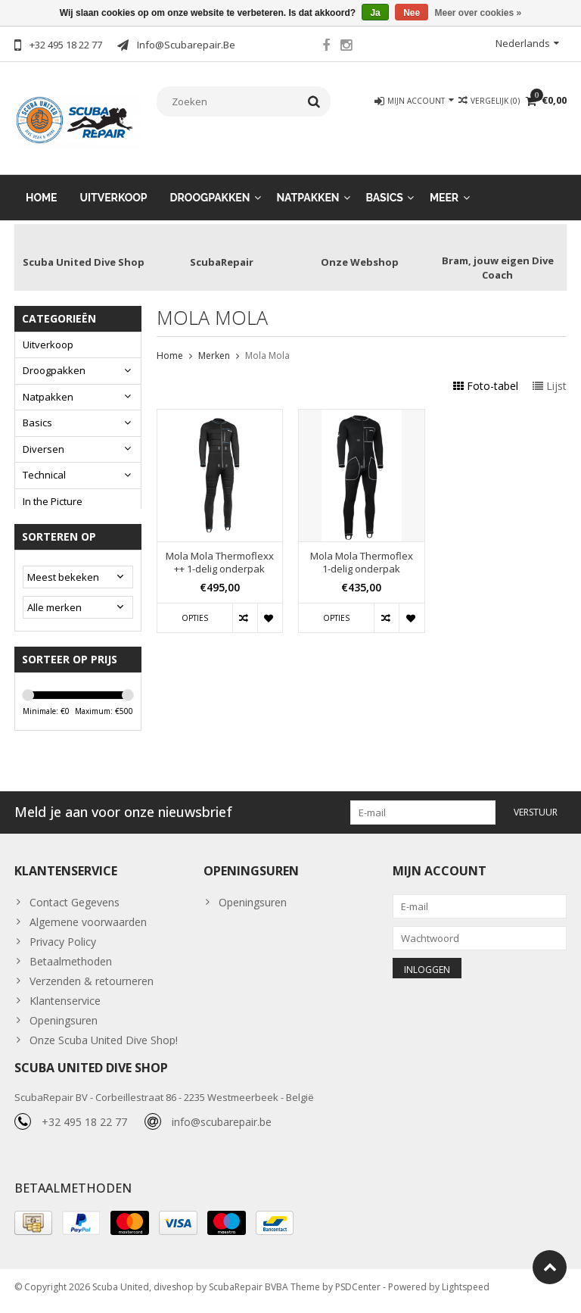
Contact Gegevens (75, 902)
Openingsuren (64, 1020)
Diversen (43, 437)
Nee (411, 13)
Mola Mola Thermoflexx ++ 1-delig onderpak (220, 550)
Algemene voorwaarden (88, 922)
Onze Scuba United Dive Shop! (104, 1040)
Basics (384, 185)
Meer (444, 185)
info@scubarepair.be (222, 1128)
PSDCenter (358, 1294)
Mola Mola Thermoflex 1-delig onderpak (361, 550)
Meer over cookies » (478, 13)
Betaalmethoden (71, 961)
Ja (375, 13)
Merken (214, 343)
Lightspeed (465, 1294)
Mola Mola (267, 343)
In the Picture (52, 489)
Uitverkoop (114, 185)
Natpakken (307, 185)
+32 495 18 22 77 (84, 1128)
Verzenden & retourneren (92, 981)
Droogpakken (210, 185)
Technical (44, 463)
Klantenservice (65, 1000)
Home (41, 185)
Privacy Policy (63, 941)
